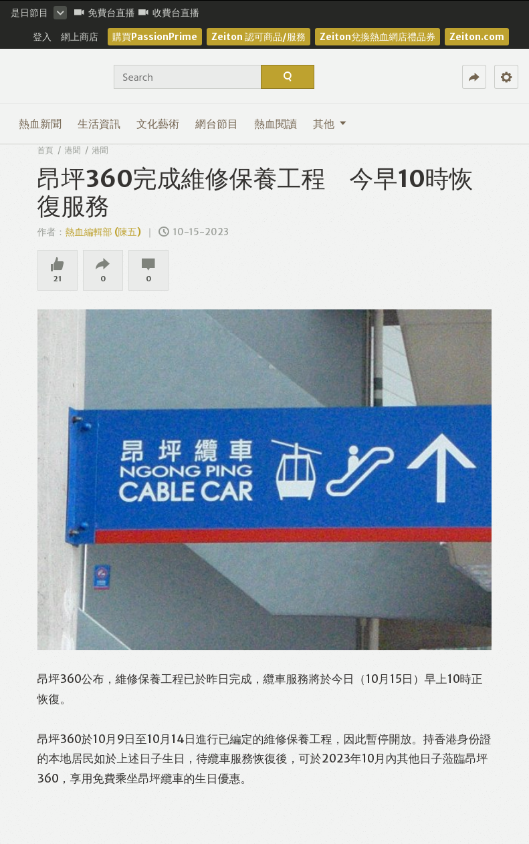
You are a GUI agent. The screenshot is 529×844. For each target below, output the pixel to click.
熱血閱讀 (275, 123)
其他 (329, 123)
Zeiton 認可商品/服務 (258, 37)
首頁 (45, 150)
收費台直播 (168, 13)
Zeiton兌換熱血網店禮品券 (377, 37)
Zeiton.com (476, 37)
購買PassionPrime (154, 37)
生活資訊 (99, 123)
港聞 (73, 150)
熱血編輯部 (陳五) (103, 232)
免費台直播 (104, 13)
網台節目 (216, 123)
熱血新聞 (40, 123)
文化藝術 (157, 123)
